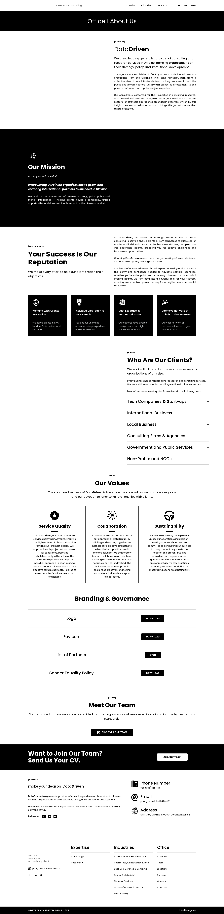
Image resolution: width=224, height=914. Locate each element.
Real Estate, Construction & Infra (131, 862)
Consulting (77, 856)
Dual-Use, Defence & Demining (130, 868)
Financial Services (123, 881)
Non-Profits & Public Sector (128, 887)
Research (76, 862)
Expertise (130, 5)
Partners (161, 874)
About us (162, 856)
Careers (161, 881)
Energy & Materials (124, 874)
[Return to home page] (40, 5)
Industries (146, 5)
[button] (179, 5)
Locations (162, 868)
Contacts (162, 5)
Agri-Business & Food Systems (130, 856)
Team (160, 862)
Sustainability (121, 893)
